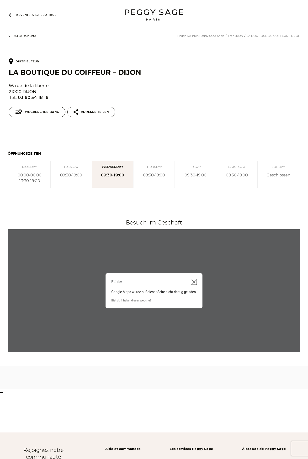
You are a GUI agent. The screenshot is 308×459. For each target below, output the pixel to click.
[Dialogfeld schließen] (194, 282)
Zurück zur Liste (24, 36)
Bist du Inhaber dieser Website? (131, 300)
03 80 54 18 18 (33, 97)
